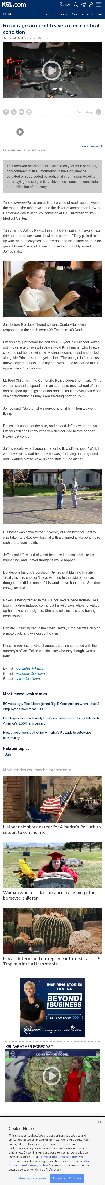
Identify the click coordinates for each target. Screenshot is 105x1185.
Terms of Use (48, 1157)
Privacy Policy (68, 1157)
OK (100, 1122)
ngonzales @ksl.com (30, 668)
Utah (8, 754)
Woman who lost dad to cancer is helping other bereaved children (50, 895)
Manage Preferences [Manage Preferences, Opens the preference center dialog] (32, 1178)
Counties (60, 14)
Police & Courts (82, 14)
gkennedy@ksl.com (30, 673)
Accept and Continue (67, 1178)
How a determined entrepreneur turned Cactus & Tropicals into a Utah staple (52, 961)
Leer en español (91, 146)
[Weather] (64, 4)
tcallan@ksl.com (27, 679)
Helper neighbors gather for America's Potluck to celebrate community (52, 829)
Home (46, 14)
